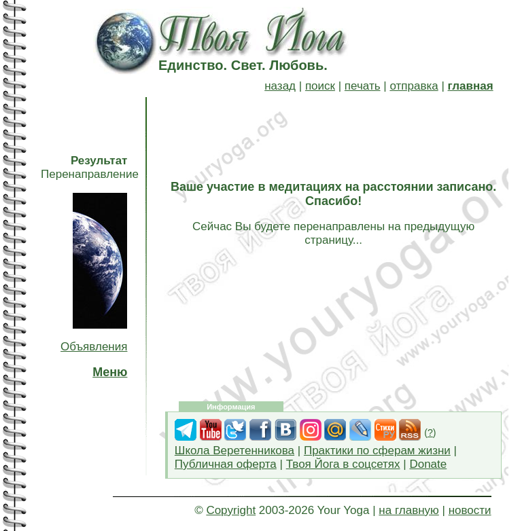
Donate (428, 464)
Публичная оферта (226, 464)
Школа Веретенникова (234, 450)
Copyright (231, 510)
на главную (408, 510)
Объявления (93, 346)
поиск (320, 85)
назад (280, 85)
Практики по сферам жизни (377, 450)
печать (363, 85)
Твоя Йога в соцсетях (343, 464)
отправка (413, 85)
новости (470, 510)
